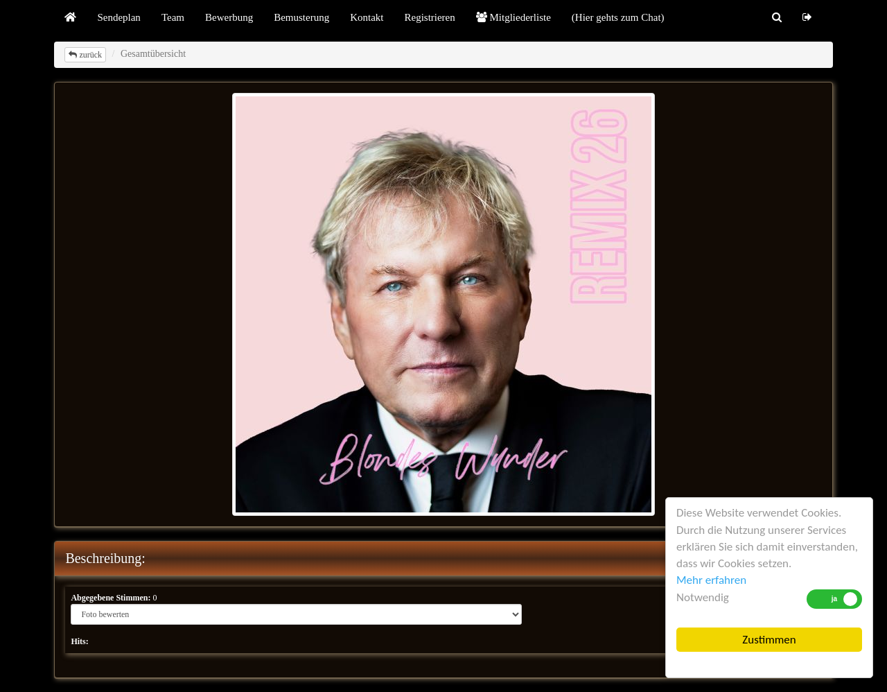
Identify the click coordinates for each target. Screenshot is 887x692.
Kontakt (366, 17)
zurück (85, 55)
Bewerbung (229, 17)
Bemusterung (301, 17)
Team (172, 17)
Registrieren (429, 17)
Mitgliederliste (513, 17)
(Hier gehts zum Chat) (618, 17)
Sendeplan (118, 17)
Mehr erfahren (711, 580)
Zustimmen (769, 639)
